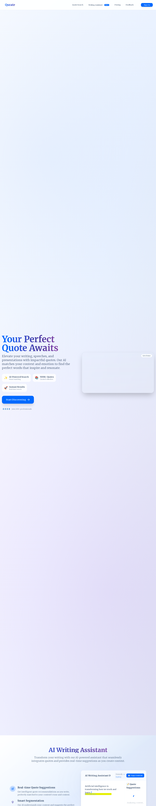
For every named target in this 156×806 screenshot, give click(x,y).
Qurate (10, 5)
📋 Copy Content (135, 775)
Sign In (147, 5)
